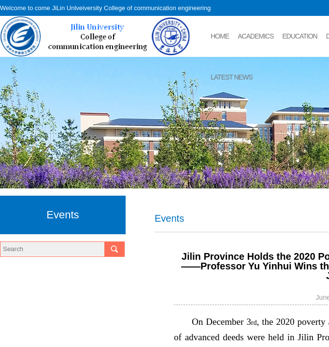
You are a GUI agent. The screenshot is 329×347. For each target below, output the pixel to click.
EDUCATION (299, 36)
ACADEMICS (255, 36)
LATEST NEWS (232, 77)
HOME (220, 36)
